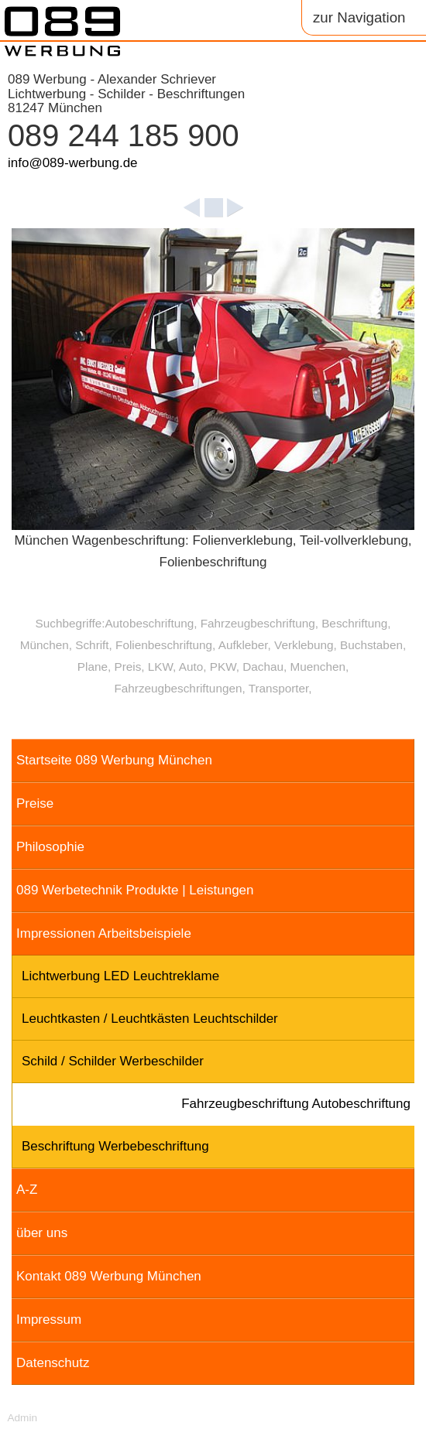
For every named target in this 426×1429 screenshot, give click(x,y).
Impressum (48, 1319)
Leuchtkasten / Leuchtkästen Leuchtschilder (150, 1018)
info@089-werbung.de (73, 163)
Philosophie (50, 846)
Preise (34, 803)
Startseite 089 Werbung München (114, 760)
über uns (41, 1233)
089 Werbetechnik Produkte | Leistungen (135, 890)
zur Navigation (359, 17)
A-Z (26, 1189)
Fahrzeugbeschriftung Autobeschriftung (296, 1103)
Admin (22, 1418)
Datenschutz (53, 1362)
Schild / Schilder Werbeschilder (113, 1061)
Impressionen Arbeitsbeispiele (103, 933)
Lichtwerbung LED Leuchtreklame (120, 976)
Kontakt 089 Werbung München (108, 1276)
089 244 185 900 (123, 135)
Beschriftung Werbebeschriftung (115, 1146)
